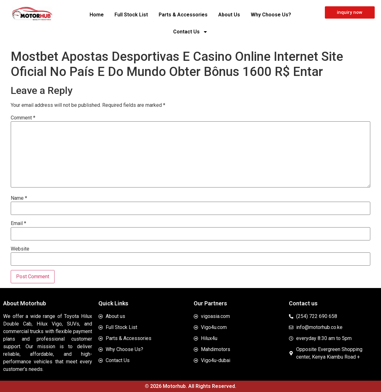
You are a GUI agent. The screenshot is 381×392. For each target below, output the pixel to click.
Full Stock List (131, 15)
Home (97, 15)
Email (18, 223)
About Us (229, 15)
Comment (23, 117)
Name (19, 198)
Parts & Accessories (183, 15)
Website (20, 248)
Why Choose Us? (271, 15)
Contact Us (190, 31)
